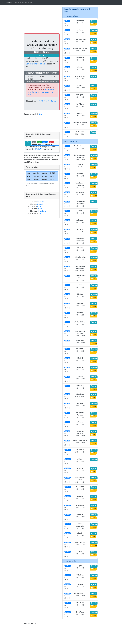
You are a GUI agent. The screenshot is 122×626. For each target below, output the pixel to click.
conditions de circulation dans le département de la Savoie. (41, 92)
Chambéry (40, 204)
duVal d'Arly (39, 149)
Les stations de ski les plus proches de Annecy (77, 10)
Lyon (39, 213)
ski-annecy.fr (7, 3)
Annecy (39, 206)
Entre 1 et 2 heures (70, 141)
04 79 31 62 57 (44, 101)
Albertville (40, 202)
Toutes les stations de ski (23, 3)
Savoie (41, 114)
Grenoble (40, 209)
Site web (54, 101)
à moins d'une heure (71, 16)
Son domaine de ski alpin (36, 64)
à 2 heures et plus (70, 561)
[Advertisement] (42, 20)
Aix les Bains (41, 211)
